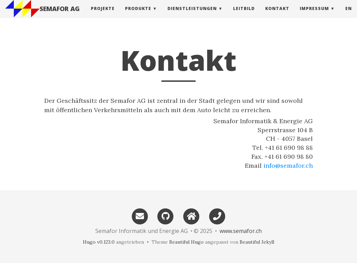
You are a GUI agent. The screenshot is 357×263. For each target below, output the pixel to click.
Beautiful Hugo (186, 242)
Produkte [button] (138, 15)
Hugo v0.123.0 (99, 242)
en (348, 15)
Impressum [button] (314, 15)
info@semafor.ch (288, 165)
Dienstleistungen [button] (192, 15)
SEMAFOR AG (60, 15)
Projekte (103, 15)
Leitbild (244, 15)
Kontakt (277, 15)
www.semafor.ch (241, 231)
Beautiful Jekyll (257, 242)
